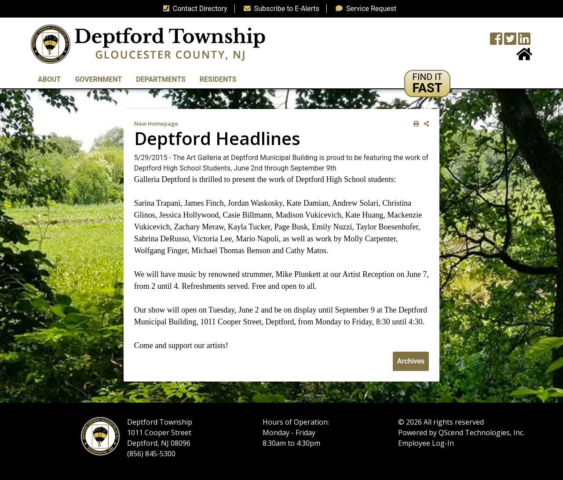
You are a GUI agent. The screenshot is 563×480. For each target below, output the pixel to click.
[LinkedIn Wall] (524, 41)
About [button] (49, 79)
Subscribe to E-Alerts (280, 8)
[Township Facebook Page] (496, 41)
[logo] (148, 44)
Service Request (364, 8)
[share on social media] (424, 123)
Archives (410, 361)
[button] (427, 83)
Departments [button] (161, 79)
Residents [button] (218, 79)
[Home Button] (524, 57)
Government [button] (98, 79)
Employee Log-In (426, 443)
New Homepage (156, 123)
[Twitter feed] (510, 41)
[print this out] (414, 123)
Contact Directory (193, 8)
